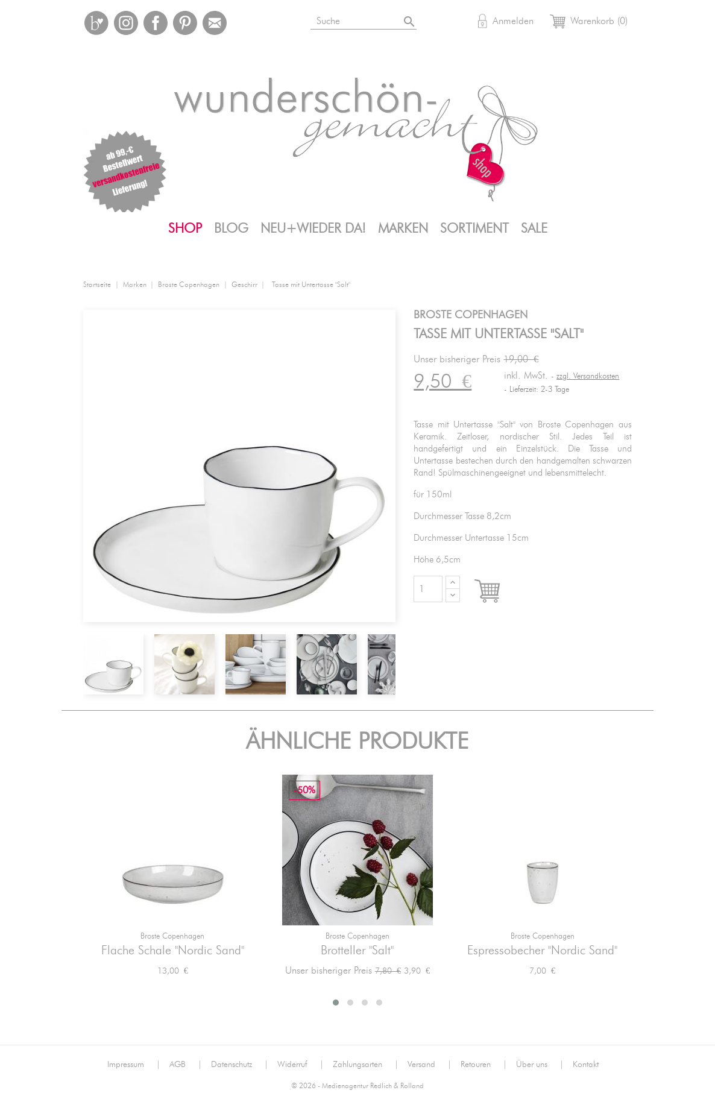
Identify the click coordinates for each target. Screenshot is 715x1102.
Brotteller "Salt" (357, 951)
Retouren (484, 1065)
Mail (215, 23)
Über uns (540, 1065)
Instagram (126, 23)
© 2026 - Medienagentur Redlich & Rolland (357, 1086)
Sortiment (474, 228)
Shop (185, 228)
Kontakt (586, 1064)
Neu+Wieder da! (313, 228)
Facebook (155, 23)
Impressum (133, 1065)
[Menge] (428, 589)
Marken (403, 228)
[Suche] (378, 19)
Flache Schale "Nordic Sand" (172, 951)
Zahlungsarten (365, 1065)
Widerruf (300, 1065)
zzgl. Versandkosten (587, 376)
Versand (430, 1065)
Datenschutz (239, 1065)
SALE (534, 228)
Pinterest (185, 23)
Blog (231, 228)
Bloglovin (96, 23)
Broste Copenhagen (172, 936)
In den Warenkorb (498, 592)
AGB (185, 1065)
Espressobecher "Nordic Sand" (542, 951)
